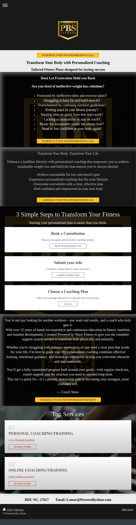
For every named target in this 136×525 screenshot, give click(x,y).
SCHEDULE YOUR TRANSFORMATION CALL (68, 55)
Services (68, 303)
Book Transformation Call (68, 245)
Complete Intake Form (68, 274)
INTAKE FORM (22, 446)
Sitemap (19, 509)
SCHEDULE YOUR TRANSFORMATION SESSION (68, 399)
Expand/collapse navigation (68, 5)
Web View (127, 509)
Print (8, 509)
